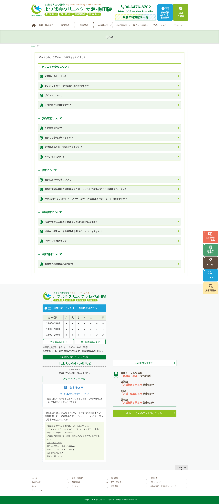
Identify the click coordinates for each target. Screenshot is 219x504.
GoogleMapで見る (144, 363)
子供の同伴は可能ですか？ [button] (108, 105)
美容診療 (154, 478)
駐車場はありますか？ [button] (108, 76)
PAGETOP (181, 467)
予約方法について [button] (108, 127)
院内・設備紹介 (117, 482)
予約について (156, 482)
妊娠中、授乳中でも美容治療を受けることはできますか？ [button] (108, 231)
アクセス (75, 486)
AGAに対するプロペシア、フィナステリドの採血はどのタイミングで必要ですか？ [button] (108, 198)
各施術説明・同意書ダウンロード (163, 486)
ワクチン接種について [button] (108, 240)
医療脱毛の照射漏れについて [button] (108, 263)
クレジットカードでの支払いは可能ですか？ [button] (108, 85)
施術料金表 (36, 482)
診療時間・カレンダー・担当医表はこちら (75, 308)
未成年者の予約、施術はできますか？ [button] (108, 147)
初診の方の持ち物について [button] (108, 179)
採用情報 (114, 486)
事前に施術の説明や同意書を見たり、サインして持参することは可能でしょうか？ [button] (108, 189)
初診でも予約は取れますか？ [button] (108, 137)
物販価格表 (76, 482)
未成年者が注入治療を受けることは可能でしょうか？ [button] (108, 221)
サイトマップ (37, 490)
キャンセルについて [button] (108, 156)
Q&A (34, 486)
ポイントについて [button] (108, 95)
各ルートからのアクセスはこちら (144, 413)
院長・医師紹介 (77, 478)
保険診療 (114, 478)
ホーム (34, 478)
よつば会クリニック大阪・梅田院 (108, 500)
